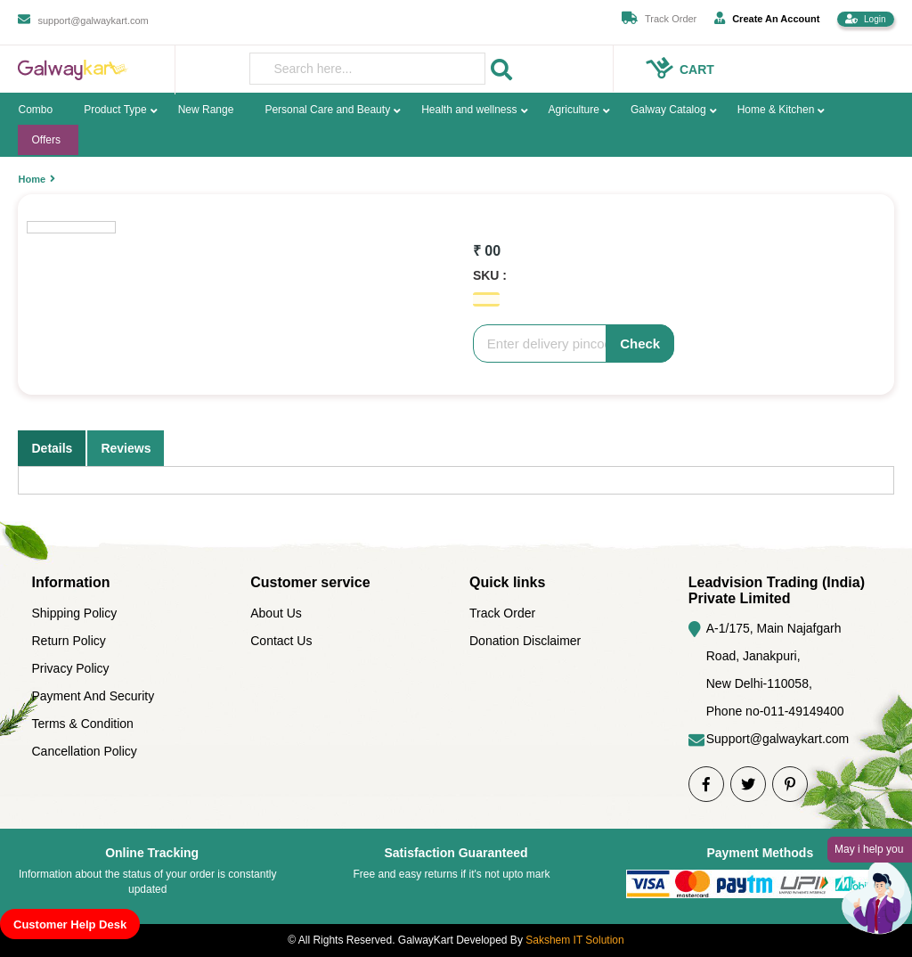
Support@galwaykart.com (778, 739)
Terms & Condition (82, 723)
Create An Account (766, 18)
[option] (296, 194)
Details (51, 448)
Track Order (670, 18)
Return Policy (68, 641)
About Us (276, 613)
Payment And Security (92, 696)
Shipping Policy (74, 613)
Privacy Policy (70, 668)
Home (31, 179)
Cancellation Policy (83, 751)
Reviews (126, 448)
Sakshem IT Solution (574, 940)
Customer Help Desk (69, 924)
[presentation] (367, 69)
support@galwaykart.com (92, 20)
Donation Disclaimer (525, 641)
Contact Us (281, 641)
